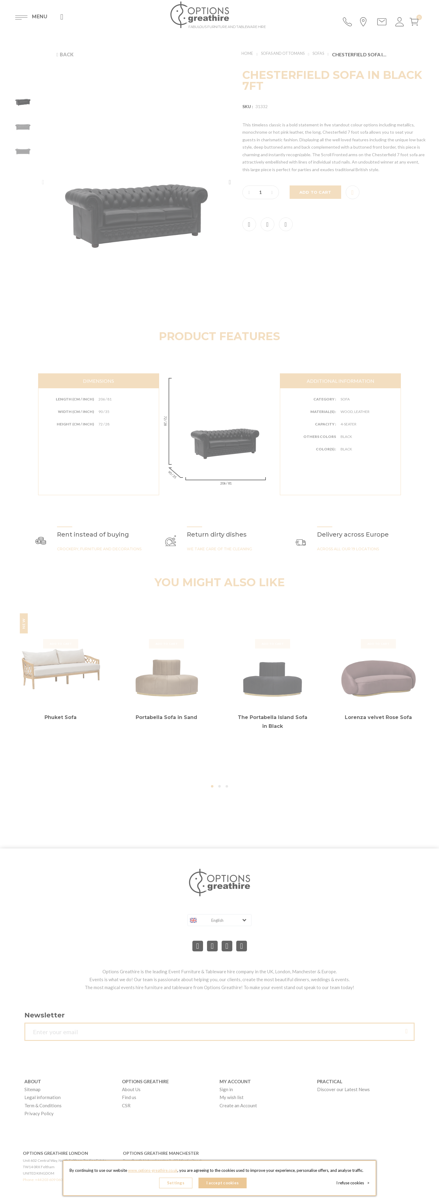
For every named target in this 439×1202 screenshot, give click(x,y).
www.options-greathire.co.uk (153, 1171)
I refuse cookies (354, 1183)
